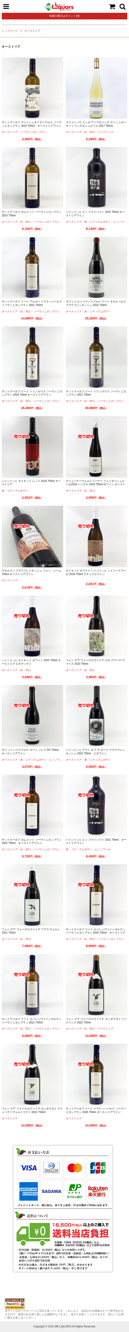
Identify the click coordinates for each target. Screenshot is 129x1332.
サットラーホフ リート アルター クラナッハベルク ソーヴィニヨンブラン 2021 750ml (32, 303)
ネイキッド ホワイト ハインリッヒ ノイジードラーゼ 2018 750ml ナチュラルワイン (96, 572)
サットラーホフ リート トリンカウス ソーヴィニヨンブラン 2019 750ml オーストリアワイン (32, 393)
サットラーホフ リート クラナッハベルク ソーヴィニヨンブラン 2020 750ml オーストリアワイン (96, 1110)
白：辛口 (89, 132)
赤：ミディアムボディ (97, 221)
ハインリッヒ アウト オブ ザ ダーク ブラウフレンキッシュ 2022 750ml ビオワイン (95, 751)
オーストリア (32, 30)
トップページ (10, 30)
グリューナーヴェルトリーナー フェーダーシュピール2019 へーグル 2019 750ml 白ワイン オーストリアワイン (95, 484)
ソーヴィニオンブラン (33, 132)
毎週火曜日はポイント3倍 (64, 15)
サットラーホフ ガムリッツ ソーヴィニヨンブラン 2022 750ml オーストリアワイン (31, 841)
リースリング (105, 132)
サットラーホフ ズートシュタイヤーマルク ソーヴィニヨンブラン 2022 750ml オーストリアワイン (31, 124)
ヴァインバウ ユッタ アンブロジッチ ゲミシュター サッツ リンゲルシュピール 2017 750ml (96, 124)
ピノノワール (57, 759)
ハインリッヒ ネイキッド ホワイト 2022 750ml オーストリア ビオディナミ (31, 662)
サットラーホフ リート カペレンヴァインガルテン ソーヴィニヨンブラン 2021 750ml (31, 1020)
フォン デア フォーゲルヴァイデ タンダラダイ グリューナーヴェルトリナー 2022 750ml (32, 1110)
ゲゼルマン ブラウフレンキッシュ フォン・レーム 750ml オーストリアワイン (31, 572)
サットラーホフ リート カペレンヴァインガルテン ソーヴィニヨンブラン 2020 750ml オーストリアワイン (95, 933)
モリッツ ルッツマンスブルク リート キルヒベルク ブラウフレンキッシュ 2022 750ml (96, 303)
